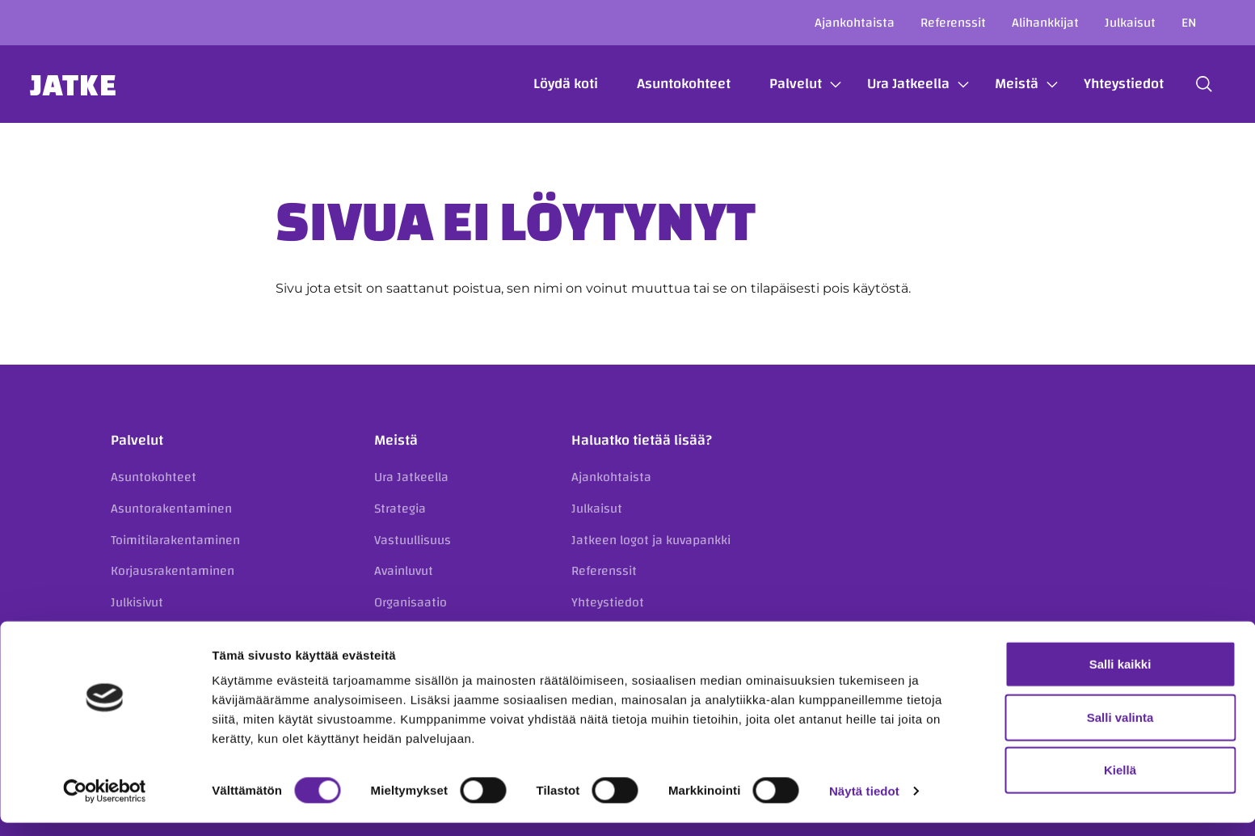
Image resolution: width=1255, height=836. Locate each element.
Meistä (1001, 83)
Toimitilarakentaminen (175, 540)
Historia (396, 633)
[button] (1189, 84)
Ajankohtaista (855, 23)
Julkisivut (137, 602)
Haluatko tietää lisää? (641, 440)
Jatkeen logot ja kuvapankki (651, 540)
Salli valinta (1120, 730)
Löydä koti (550, 83)
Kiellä (1120, 783)
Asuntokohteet (668, 83)
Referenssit (953, 23)
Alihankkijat (1045, 23)
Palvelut (780, 83)
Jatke (89, 84)
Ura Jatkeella (893, 83)
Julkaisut (1130, 23)
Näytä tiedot (864, 804)
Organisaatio (410, 602)
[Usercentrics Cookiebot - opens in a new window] (104, 804)
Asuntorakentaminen (171, 508)
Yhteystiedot (1108, 83)
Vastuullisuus (412, 540)
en (1189, 23)
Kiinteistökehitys (159, 633)
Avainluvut (403, 571)
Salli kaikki (1120, 677)
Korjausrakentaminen (172, 571)
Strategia (400, 508)
